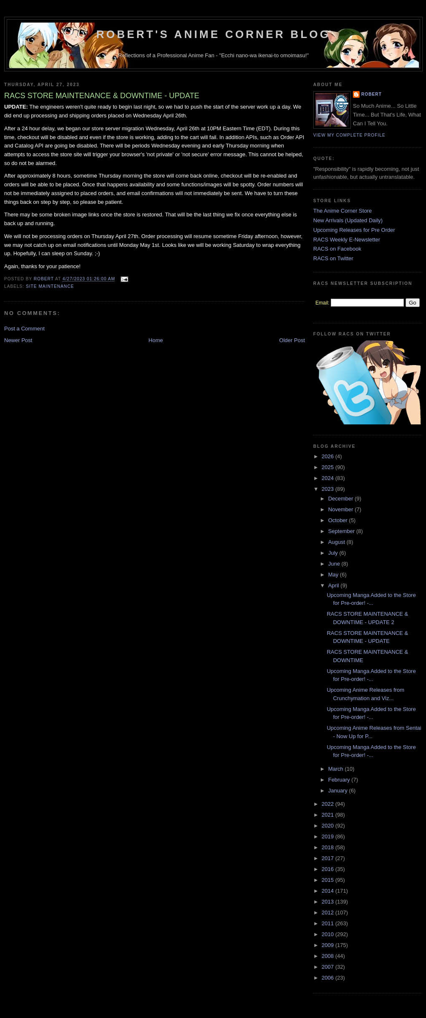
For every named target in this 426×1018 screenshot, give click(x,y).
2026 (328, 456)
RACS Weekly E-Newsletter (346, 239)
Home (156, 340)
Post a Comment (24, 328)
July (334, 553)
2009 (328, 945)
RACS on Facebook (337, 249)
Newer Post (18, 340)
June (335, 564)
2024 (328, 478)
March (336, 769)
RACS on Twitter (333, 258)
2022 (328, 804)
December (341, 498)
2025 (328, 467)
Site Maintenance (50, 286)
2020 (328, 826)
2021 (328, 815)
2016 (328, 869)
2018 (328, 847)
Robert (371, 94)
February (340, 780)
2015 (328, 880)
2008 (328, 956)
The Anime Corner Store (342, 211)
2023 (328, 489)
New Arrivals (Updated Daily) (348, 220)
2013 (328, 902)
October (338, 520)
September (342, 531)
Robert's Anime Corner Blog (213, 34)
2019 (328, 836)
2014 (328, 891)
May (334, 574)
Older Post (292, 340)
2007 (328, 967)
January (338, 790)
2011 (328, 923)
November (341, 509)
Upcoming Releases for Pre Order (354, 230)
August (337, 542)
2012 (328, 912)
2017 (328, 858)
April (334, 585)
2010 (328, 934)
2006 (328, 978)
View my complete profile (349, 135)
